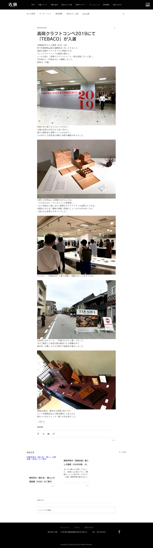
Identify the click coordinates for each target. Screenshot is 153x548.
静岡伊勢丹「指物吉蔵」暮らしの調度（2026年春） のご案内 (76, 463)
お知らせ (41, 421)
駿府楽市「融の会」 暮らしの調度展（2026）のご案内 (42, 480)
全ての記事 (31, 14)
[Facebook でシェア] (38, 434)
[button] (148, 5)
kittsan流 (86, 14)
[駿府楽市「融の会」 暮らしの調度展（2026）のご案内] (42, 464)
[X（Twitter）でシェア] (43, 434)
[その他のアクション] (114, 27)
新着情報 (58, 14)
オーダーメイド (45, 14)
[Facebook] (119, 532)
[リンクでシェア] (54, 434)
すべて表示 (122, 452)
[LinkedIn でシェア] (48, 434)
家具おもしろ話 (72, 14)
